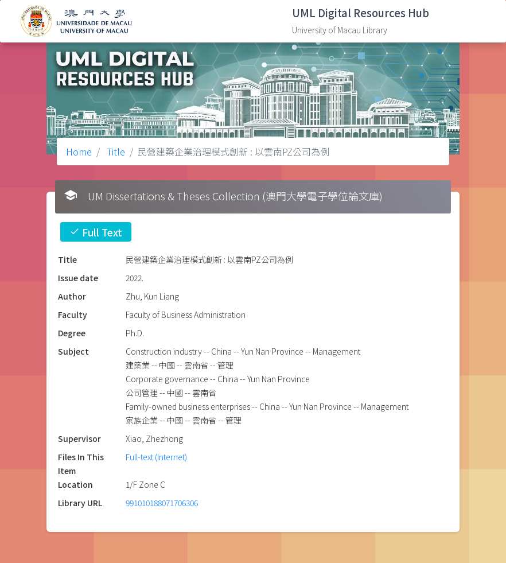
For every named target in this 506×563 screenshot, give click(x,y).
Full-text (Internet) (156, 457)
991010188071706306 (162, 502)
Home (79, 151)
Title (114, 151)
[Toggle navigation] (480, 21)
